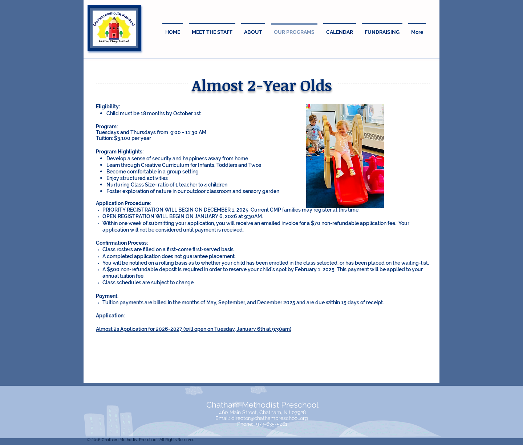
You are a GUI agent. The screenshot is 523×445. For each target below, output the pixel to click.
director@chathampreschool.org (269, 418)
